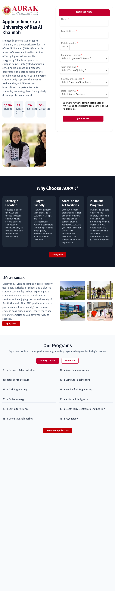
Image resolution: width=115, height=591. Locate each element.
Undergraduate (48, 360)
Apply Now (57, 254)
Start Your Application (58, 430)
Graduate (70, 360)
